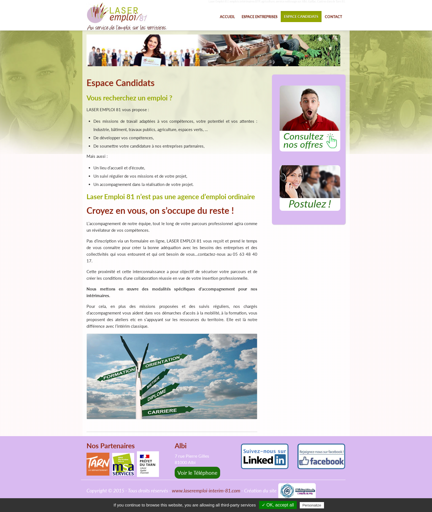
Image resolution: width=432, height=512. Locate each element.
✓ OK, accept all (278, 505)
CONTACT (333, 16)
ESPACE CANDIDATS (301, 16)
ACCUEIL (227, 16)
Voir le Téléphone (197, 473)
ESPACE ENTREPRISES (259, 16)
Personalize (312, 505)
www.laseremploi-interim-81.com (206, 491)
